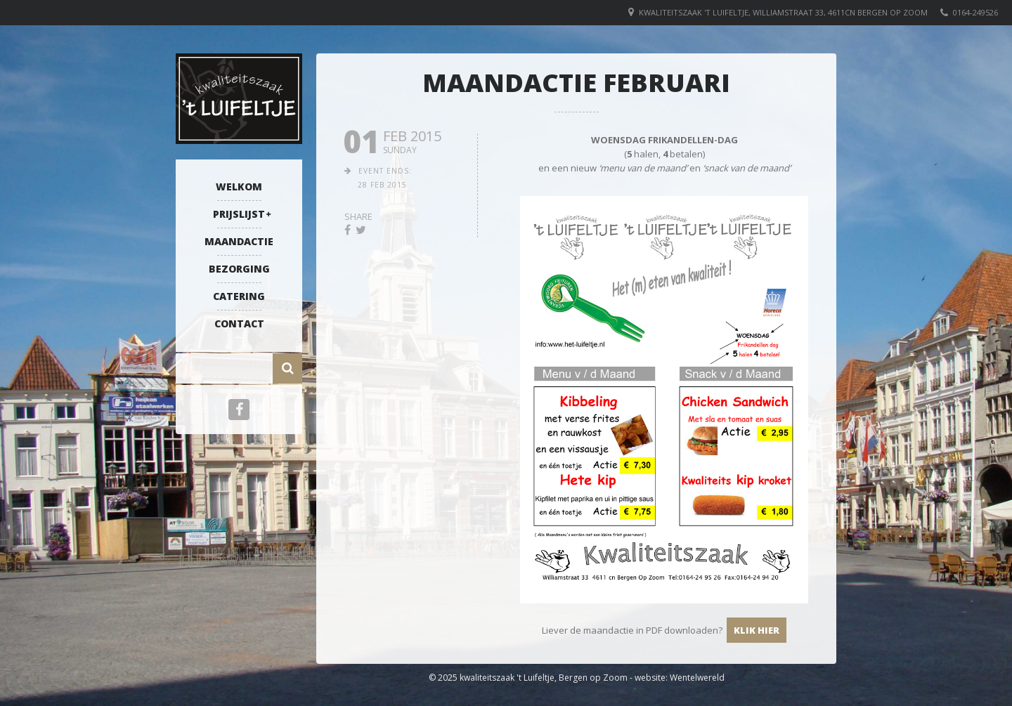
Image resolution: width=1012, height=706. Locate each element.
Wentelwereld (697, 678)
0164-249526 (975, 12)
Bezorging (239, 268)
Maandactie (239, 241)
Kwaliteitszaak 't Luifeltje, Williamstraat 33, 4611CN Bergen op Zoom (783, 12)
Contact (239, 323)
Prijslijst (239, 214)
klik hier (756, 630)
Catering (239, 296)
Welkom (239, 186)
